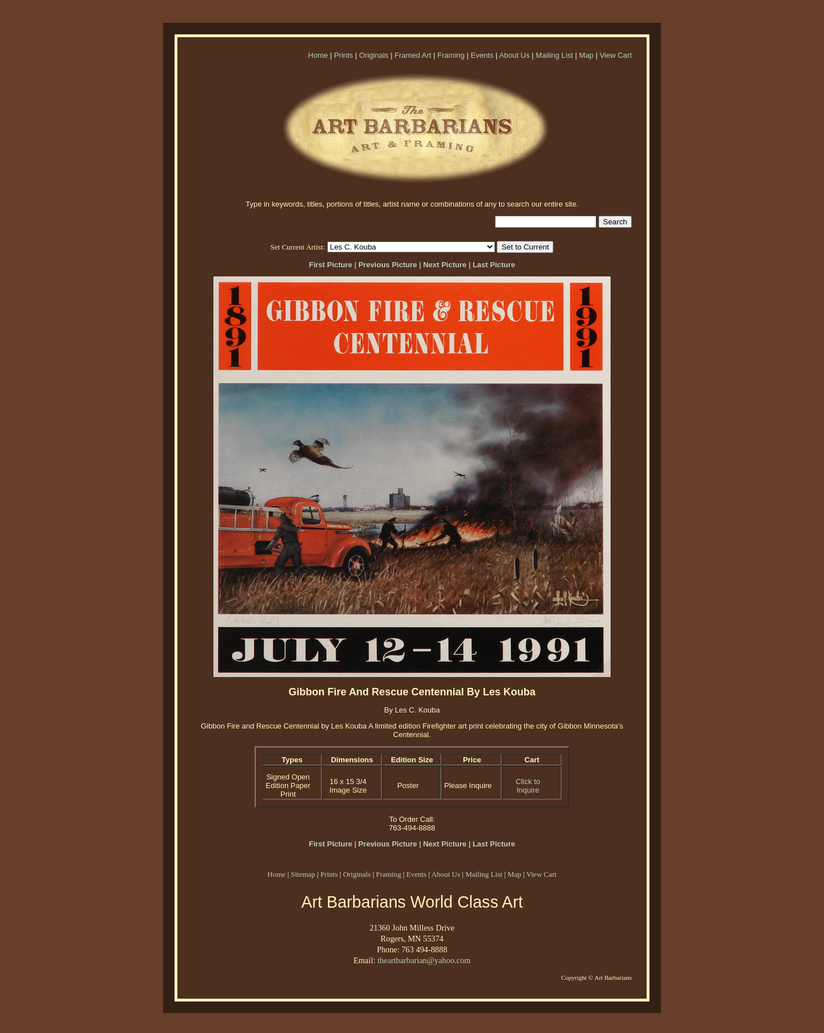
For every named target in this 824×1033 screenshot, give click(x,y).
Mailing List (554, 55)
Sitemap (303, 874)
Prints (343, 55)
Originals (373, 55)
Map (586, 55)
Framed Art (412, 55)
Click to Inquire (528, 785)
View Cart (616, 55)
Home (318, 55)
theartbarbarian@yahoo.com (423, 960)
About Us (514, 55)
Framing (451, 55)
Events (482, 55)
